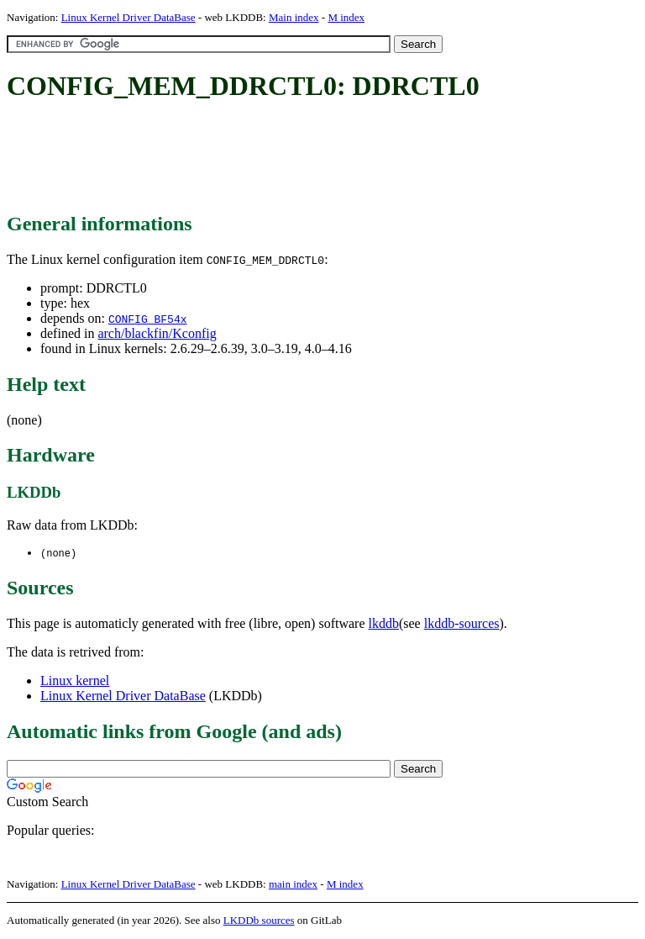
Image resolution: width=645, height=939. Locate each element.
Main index (294, 17)
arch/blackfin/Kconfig (156, 333)
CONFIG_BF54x (147, 318)
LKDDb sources (259, 921)
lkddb (384, 624)
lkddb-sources (462, 624)
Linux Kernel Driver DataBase (128, 17)
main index (293, 884)
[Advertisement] (312, 158)
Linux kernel (74, 681)
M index (346, 17)
